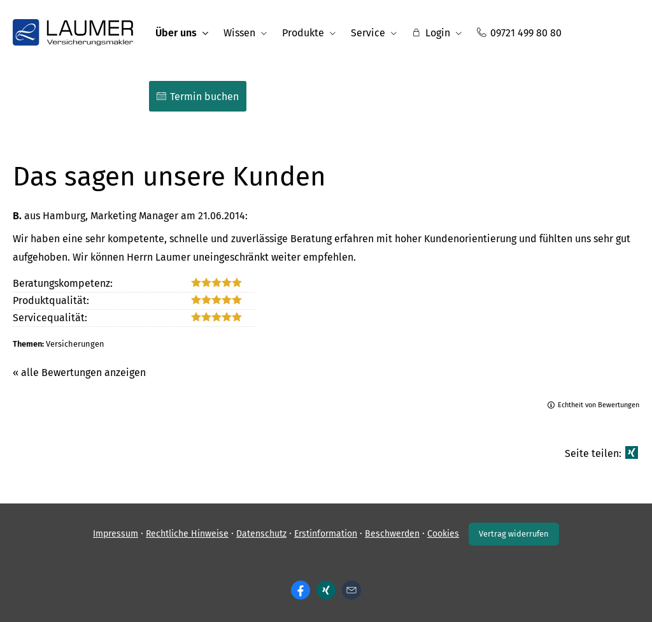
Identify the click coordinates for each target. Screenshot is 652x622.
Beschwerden (392, 533)
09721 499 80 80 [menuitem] (519, 33)
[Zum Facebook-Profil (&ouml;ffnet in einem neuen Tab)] (300, 590)
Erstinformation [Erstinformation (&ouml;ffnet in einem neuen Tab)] (325, 533)
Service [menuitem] (368, 33)
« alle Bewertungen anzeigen (79, 372)
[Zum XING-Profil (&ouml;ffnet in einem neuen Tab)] (326, 590)
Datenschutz (261, 533)
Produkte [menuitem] (303, 33)
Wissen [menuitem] (239, 33)
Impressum (115, 533)
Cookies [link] (443, 533)
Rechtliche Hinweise (187, 533)
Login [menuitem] (431, 33)
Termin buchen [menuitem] (198, 96)
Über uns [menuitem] (176, 33)
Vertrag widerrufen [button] (514, 534)
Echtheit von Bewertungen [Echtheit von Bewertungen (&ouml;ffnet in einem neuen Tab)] (598, 405)
